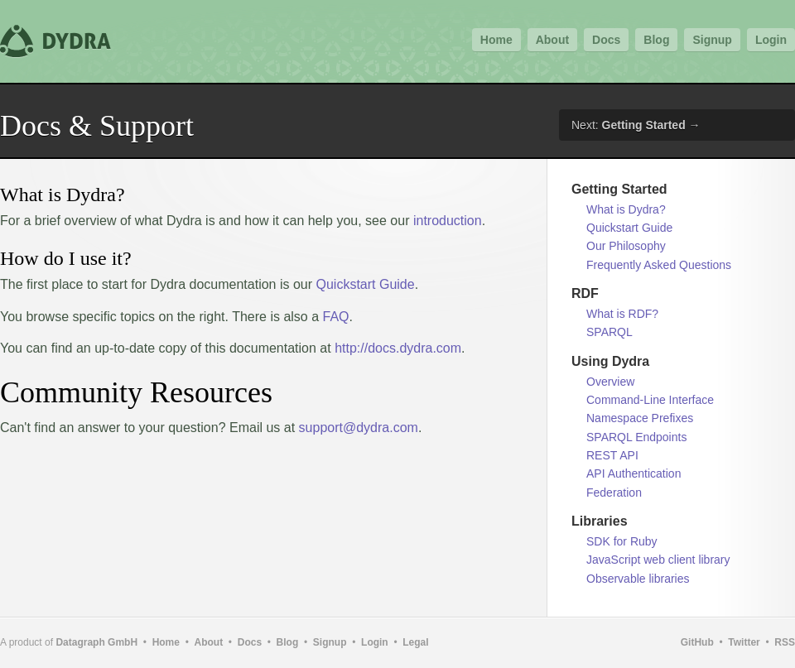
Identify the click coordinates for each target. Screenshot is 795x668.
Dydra (58, 41)
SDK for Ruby (622, 541)
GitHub (697, 642)
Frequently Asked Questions (658, 265)
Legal (415, 642)
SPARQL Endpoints (636, 437)
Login (771, 39)
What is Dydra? (626, 209)
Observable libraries (638, 578)
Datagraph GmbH (96, 642)
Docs (606, 39)
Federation (614, 492)
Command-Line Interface (650, 399)
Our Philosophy (626, 245)
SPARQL (609, 332)
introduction (447, 221)
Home (496, 39)
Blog (656, 39)
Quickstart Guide (365, 284)
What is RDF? (622, 313)
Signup (711, 39)
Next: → (636, 125)
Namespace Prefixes (639, 418)
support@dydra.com (358, 428)
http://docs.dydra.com (398, 348)
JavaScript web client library (658, 559)
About (552, 39)
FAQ (336, 317)
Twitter (743, 642)
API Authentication (633, 473)
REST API (612, 455)
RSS (784, 642)
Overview (610, 381)
